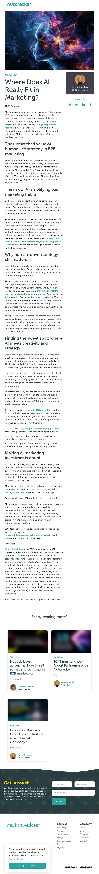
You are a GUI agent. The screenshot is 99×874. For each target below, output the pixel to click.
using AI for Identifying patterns (42, 428)
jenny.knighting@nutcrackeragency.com (27, 535)
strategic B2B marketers (38, 410)
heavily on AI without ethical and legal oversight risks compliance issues (33, 241)
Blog (82, 831)
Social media (62, 834)
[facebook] (90, 105)
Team (82, 827)
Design (60, 837)
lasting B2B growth (15, 492)
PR (58, 844)
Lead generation (64, 841)
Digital (60, 847)
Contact (83, 841)
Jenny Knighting (14, 549)
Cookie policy (86, 867)
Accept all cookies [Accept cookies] (27, 865)
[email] (69, 105)
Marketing (61, 827)
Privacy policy (70, 867)
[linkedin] (83, 105)
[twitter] (76, 105)
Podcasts (84, 834)
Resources (84, 837)
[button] (90, 4)
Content (60, 831)
